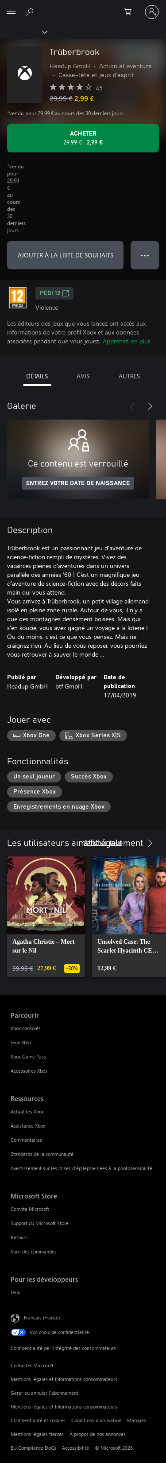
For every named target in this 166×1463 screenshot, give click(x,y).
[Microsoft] (82, 6)
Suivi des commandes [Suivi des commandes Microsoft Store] (34, 1251)
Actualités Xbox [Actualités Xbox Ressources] (27, 1111)
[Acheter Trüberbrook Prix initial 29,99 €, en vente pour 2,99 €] (83, 138)
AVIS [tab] (83, 376)
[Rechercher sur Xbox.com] (31, 11)
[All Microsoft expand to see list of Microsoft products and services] (11, 12)
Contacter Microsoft (32, 1365)
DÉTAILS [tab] (37, 376)
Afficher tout (103, 842)
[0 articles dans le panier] (130, 12)
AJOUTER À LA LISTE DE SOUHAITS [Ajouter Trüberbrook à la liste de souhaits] (65, 255)
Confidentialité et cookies (38, 1420)
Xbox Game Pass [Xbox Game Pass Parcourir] (28, 1056)
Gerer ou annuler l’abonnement (44, 1393)
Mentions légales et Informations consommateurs (64, 1379)
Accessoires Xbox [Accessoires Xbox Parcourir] (29, 1071)
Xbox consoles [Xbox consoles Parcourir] (26, 1028)
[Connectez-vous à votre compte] (151, 12)
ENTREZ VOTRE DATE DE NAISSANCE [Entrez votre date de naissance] (78, 483)
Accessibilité (75, 1448)
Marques (136, 1420)
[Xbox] (23, 31)
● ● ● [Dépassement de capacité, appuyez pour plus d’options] (145, 255)
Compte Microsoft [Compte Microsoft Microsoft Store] (30, 1209)
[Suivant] (150, 406)
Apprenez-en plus (127, 341)
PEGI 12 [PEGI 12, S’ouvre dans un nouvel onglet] (54, 293)
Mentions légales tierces (37, 1434)
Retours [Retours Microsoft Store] (19, 1237)
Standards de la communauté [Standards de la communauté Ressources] (42, 1154)
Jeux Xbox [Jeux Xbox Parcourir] (21, 1042)
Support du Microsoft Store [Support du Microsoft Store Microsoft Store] (40, 1223)
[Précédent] (132, 406)
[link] (46, 916)
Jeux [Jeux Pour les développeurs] (15, 1292)
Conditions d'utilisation (96, 1420)
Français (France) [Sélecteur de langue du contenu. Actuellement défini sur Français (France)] (42, 1317)
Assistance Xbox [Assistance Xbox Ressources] (28, 1125)
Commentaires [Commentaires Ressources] (26, 1140)
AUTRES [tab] (129, 376)
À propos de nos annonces (97, 1434)
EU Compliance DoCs (33, 1448)
